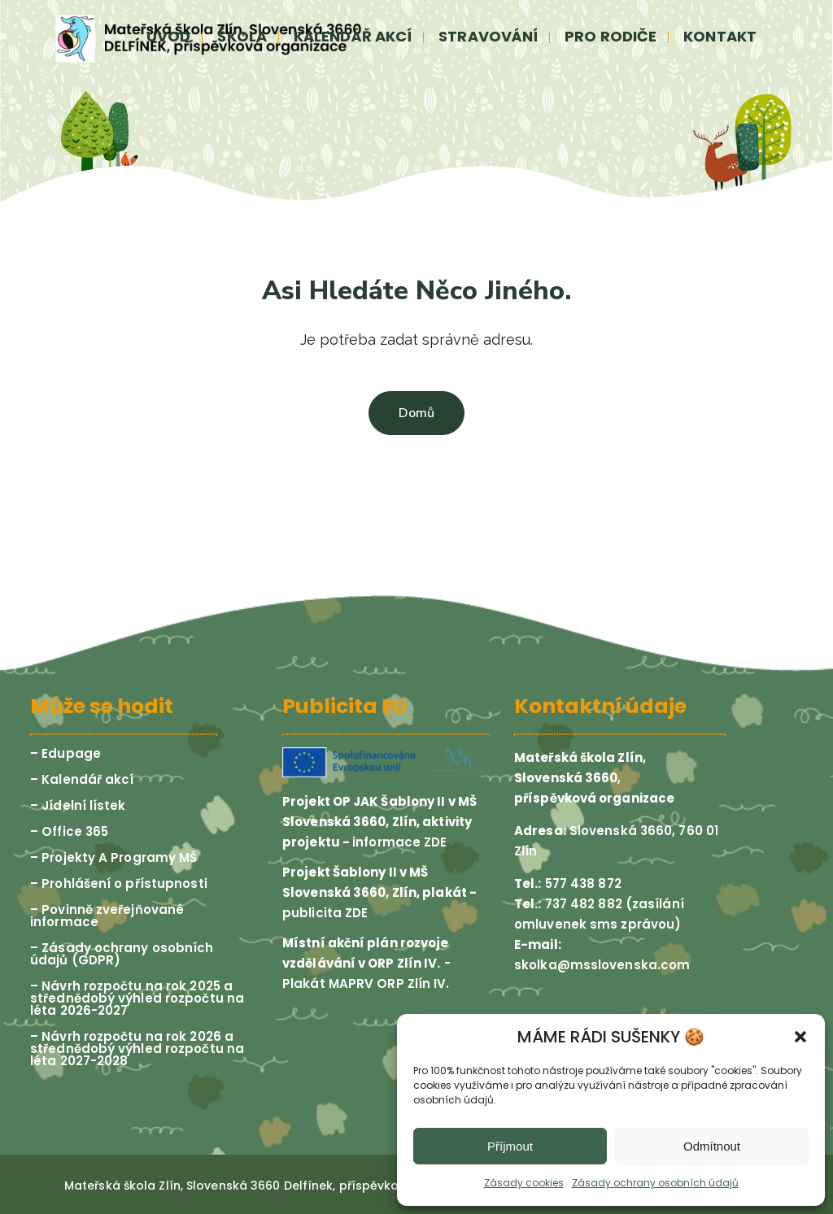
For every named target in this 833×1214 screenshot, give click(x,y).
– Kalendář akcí (82, 779)
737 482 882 (582, 903)
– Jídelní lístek (78, 805)
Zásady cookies (524, 1183)
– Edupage (65, 753)
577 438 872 (581, 883)
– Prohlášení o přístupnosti (118, 883)
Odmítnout (711, 1146)
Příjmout (510, 1146)
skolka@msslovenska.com (602, 964)
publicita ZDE (325, 912)
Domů (416, 413)
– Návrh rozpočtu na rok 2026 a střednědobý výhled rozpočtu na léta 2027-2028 (137, 1048)
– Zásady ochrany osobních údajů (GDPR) (122, 954)
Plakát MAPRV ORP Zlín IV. (366, 983)
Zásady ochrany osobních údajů (655, 1183)
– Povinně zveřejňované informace (107, 915)
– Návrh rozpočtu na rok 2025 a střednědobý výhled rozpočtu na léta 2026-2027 (137, 998)
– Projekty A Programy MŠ (113, 857)
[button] (800, 1037)
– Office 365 (69, 831)
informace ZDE (399, 842)
